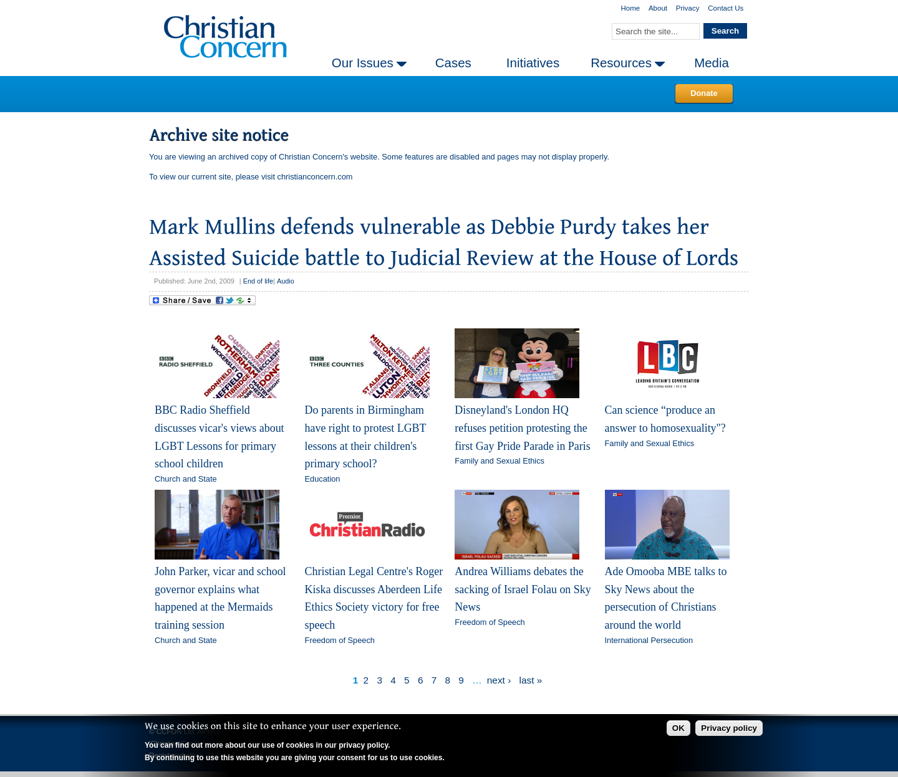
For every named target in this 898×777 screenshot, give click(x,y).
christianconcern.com (315, 176)
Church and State (186, 479)
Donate (703, 93)
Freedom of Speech (340, 640)
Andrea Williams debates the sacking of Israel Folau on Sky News (523, 589)
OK (678, 728)
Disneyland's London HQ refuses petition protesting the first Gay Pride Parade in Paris (522, 428)
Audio (285, 281)
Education (322, 479)
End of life (258, 281)
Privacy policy (729, 728)
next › (499, 680)
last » (531, 680)
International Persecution (649, 640)
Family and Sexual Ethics (499, 460)
